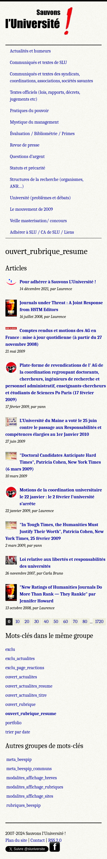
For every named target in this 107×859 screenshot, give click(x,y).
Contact (38, 840)
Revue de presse (24, 145)
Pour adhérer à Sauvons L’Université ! (58, 281)
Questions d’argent (27, 156)
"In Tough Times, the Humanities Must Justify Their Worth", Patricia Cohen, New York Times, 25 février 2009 (54, 531)
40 (46, 621)
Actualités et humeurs (30, 51)
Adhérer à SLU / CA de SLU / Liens (42, 232)
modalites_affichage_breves (31, 777)
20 (27, 621)
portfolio (13, 722)
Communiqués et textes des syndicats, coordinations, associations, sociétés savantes (51, 77)
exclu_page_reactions (24, 667)
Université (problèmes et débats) (40, 197)
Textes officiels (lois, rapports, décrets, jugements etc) (45, 96)
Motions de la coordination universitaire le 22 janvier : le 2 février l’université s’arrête (61, 496)
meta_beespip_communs (28, 768)
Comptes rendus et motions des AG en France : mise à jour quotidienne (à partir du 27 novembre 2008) (53, 337)
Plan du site (16, 840)
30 (36, 621)
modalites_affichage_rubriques (34, 787)
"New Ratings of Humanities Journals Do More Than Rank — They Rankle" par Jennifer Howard (61, 594)
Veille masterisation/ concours (38, 220)
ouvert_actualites (21, 677)
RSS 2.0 (55, 840)
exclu (10, 649)
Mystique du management (34, 122)
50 (56, 621)
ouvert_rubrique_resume (30, 713)
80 (84, 621)
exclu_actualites (20, 658)
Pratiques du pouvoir (29, 110)
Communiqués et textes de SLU (38, 62)
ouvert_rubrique (20, 704)
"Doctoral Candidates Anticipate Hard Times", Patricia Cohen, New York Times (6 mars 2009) (53, 462)
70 (75, 621)
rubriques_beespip (23, 805)
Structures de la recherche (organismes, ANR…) (46, 183)
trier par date (17, 732)
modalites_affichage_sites (29, 796)
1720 (99, 621)
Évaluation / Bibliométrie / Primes (42, 133)
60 (65, 621)
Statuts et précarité (27, 168)
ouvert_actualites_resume (29, 686)
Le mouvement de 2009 (31, 209)
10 (17, 621)
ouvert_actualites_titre (26, 695)
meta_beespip (18, 759)
